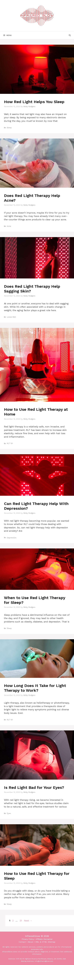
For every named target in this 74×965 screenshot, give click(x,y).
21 (21, 920)
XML (37, 942)
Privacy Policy (28, 939)
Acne (9, 226)
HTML (44, 942)
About (30, 942)
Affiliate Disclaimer (44, 939)
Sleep (9, 128)
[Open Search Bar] (70, 35)
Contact (22, 942)
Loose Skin (11, 317)
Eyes (9, 813)
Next (28, 920)
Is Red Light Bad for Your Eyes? (34, 787)
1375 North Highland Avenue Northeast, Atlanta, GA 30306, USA (41, 959)
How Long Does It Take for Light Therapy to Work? (35, 688)
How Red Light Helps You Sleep (34, 101)
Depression (11, 538)
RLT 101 (10, 443)
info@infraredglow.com (44, 961)
